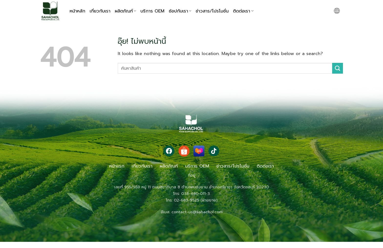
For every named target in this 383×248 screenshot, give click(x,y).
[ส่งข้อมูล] (337, 68)
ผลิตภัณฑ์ (125, 11)
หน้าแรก (116, 166)
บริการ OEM (152, 11)
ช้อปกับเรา (180, 11)
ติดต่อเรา (243, 11)
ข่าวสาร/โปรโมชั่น (212, 11)
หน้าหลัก (77, 11)
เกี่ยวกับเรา (100, 11)
